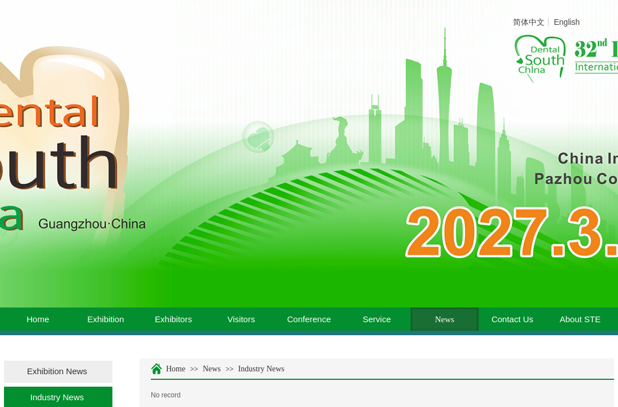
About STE (580, 319)
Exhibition (105, 319)
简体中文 (529, 22)
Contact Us (512, 319)
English (567, 22)
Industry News (261, 369)
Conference (309, 319)
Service (377, 319)
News (444, 319)
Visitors (241, 319)
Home (38, 319)
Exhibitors (173, 319)
